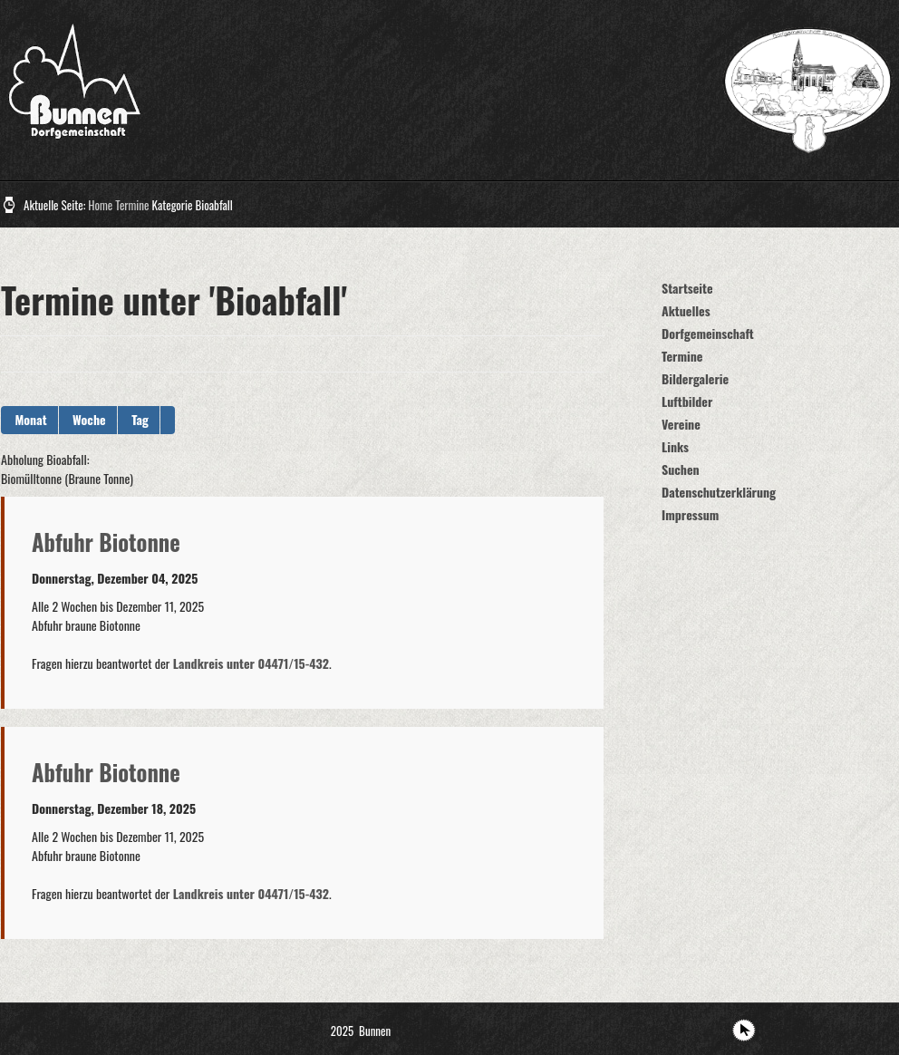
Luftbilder (687, 401)
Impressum (690, 514)
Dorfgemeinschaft (708, 333)
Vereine (681, 423)
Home (100, 205)
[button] (167, 420)
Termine (132, 205)
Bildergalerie (695, 378)
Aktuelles (686, 310)
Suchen (681, 469)
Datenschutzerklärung (719, 491)
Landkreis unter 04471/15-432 (249, 663)
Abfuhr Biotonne (106, 542)
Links (675, 446)
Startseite (687, 287)
